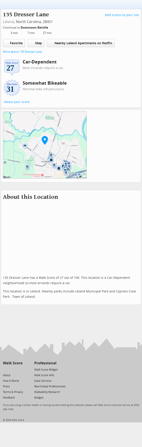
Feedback (9, 397)
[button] (44, 140)
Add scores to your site (122, 15)
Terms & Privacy (13, 392)
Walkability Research (47, 392)
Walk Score (12, 363)
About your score (17, 102)
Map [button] (36, 43)
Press (6, 386)
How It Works (11, 380)
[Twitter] (5, 369)
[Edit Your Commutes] (51, 27)
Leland (8, 22)
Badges (39, 397)
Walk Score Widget (46, 369)
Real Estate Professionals (50, 386)
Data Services (43, 380)
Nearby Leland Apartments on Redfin (80, 43)
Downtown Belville (35, 27)
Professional (45, 363)
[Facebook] (12, 369)
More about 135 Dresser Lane (22, 51)
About (6, 375)
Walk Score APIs (44, 375)
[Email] (19, 369)
